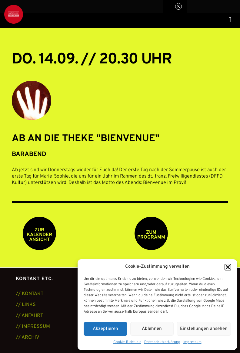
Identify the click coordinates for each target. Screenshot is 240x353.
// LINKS (26, 305)
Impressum (192, 342)
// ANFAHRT (29, 316)
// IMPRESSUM (33, 327)
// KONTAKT (29, 294)
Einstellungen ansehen (204, 329)
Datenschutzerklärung (162, 342)
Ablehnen (152, 329)
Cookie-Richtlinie (127, 342)
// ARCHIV (27, 337)
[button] (228, 267)
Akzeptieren (105, 329)
